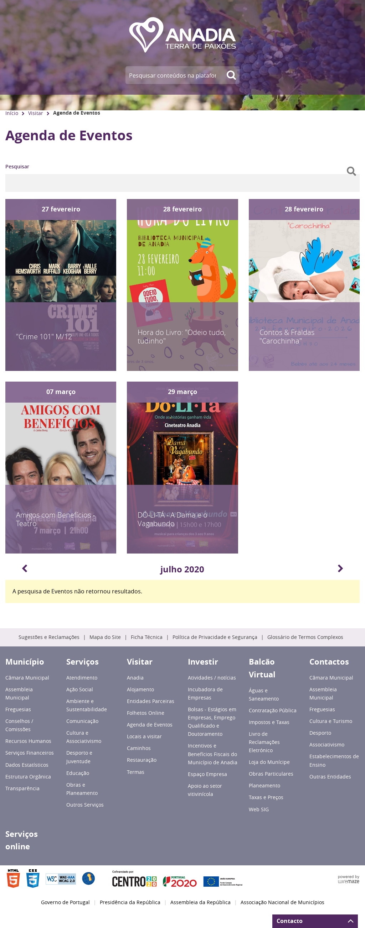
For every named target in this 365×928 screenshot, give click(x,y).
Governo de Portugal (65, 902)
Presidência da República (130, 902)
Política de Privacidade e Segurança (215, 637)
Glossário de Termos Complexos (305, 637)
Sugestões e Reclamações (49, 637)
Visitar (35, 113)
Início (11, 113)
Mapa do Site (105, 637)
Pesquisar (17, 166)
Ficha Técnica (147, 637)
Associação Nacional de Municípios (282, 902)
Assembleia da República (200, 902)
